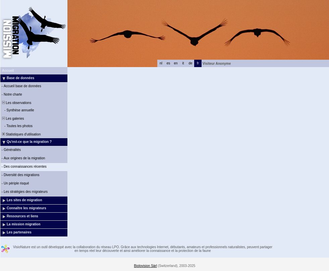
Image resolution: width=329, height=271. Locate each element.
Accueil (8, 70)
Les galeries (12, 118)
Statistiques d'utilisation (21, 134)
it (183, 63)
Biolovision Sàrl (145, 266)
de (190, 63)
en (175, 63)
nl (161, 63)
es (168, 63)
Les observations (16, 103)
